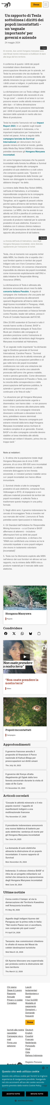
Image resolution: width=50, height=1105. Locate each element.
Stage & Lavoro (14, 990)
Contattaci (12, 1003)
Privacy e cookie (15, 1000)
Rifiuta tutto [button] (37, 1094)
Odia (27, 1052)
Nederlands (30, 1043)
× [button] (47, 1068)
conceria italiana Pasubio (16, 291)
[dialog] (25, 1085)
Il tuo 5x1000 (31, 1000)
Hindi (27, 1049)
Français (29, 1039)
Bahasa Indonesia (33, 1055)
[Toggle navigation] (45, 4)
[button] (25, 1100)
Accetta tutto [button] (13, 1094)
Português (30, 1046)
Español (29, 1036)
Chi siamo (12, 987)
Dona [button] (36, 5)
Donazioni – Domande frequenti (31, 1012)
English (28, 1033)
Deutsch (29, 1030)
